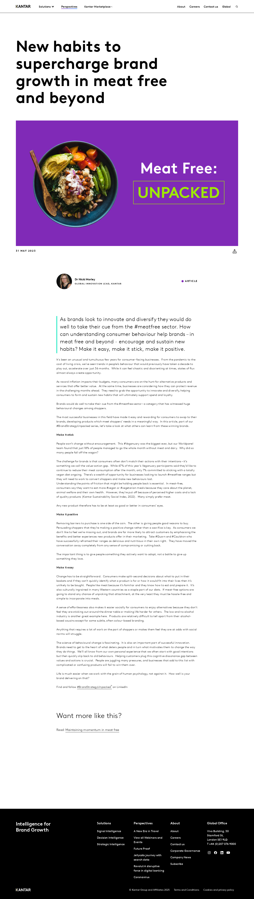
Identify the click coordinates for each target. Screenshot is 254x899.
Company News (180, 857)
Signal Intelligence (109, 831)
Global (226, 6)
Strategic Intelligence (111, 844)
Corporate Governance (185, 851)
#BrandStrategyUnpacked (94, 687)
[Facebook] (215, 854)
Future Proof (142, 849)
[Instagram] (209, 854)
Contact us (211, 6)
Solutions (45, 6)
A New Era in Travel (146, 831)
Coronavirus (141, 877)
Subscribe (176, 864)
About (181, 6)
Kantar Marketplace (97, 6)
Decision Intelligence (110, 838)
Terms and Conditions (186, 890)
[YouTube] (222, 854)
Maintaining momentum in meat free (92, 730)
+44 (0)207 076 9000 (222, 844)
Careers (194, 6)
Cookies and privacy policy (218, 890)
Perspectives (69, 6)
